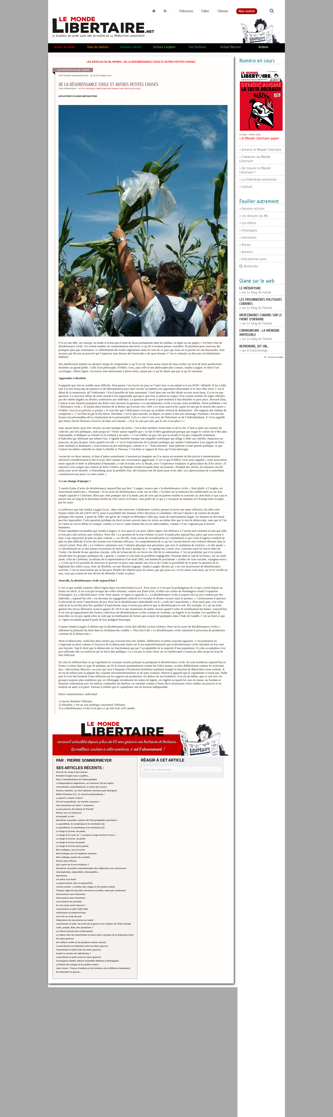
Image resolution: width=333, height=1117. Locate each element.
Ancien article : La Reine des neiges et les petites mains (85, 886)
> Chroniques (248, 230)
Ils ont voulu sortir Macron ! (70, 905)
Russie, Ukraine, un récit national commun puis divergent (86, 790)
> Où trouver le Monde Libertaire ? (255, 170)
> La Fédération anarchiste (258, 179)
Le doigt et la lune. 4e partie (70, 831)
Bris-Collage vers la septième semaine (76, 853)
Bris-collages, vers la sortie (70, 849)
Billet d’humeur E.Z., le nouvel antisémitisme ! (80, 794)
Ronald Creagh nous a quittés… (73, 775)
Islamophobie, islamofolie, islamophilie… (78, 872)
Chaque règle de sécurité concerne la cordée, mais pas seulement (91, 890)
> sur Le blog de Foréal (255, 290)
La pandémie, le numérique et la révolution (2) (80, 824)
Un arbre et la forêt (66, 879)
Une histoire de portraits (69, 901)
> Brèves (245, 245)
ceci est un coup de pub (68, 916)
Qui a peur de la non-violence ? (72, 864)
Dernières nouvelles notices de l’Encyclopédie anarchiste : (87, 820)
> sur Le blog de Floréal (260, 319)
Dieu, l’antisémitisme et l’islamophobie (76, 779)
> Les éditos (247, 223)
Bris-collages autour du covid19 (73, 857)
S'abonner (222, 11)
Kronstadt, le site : (66, 816)
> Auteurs (246, 252)
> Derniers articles (252, 209)
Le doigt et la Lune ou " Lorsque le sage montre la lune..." (86, 835)
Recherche (248, 266)
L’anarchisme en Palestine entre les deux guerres (82, 946)
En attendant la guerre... (68, 972)
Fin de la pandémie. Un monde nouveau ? (78, 801)
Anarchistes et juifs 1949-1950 (72, 909)
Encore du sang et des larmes (72, 772)
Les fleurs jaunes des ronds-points (74, 931)
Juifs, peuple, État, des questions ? (74, 927)
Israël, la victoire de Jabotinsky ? (73, 953)
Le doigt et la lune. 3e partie (70, 838)
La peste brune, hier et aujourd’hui (74, 883)
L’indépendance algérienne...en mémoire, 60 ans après (85, 783)
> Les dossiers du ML (253, 216)
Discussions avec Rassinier (70, 894)
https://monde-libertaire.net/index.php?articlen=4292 (109, 88)
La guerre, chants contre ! (69, 798)
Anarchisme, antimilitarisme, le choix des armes (81, 787)
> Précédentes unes (253, 259)
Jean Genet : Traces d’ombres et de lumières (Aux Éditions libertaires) (93, 968)
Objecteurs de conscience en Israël (74, 920)
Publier (205, 11)
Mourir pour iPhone (66, 861)
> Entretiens (247, 237)
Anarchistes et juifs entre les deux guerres (78, 949)
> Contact (246, 187)
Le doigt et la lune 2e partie (70, 842)
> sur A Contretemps (254, 348)
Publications (186, 11)
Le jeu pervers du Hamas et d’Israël (74, 809)
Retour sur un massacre (69, 812)
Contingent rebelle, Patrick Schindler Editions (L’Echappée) (87, 960)
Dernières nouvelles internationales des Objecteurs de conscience (91, 868)
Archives (263, 47)
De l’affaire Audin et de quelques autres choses (81, 942)
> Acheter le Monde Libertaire (260, 150)
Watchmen (61, 875)
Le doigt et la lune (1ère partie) (72, 846)
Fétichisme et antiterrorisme (71, 912)
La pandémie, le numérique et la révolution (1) (80, 827)
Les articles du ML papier (103, 62)
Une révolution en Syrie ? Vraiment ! (75, 805)
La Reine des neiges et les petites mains (77, 964)
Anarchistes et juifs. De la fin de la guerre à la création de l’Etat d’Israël (93, 923)
